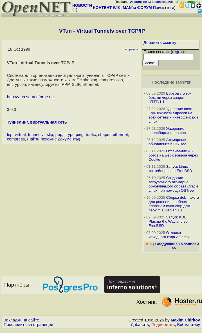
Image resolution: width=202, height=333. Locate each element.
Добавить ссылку (159, 42)
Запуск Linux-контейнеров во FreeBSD (170, 168)
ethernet (120, 134)
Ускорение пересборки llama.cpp (167, 130)
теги (170, 7)
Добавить (140, 324)
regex (177, 52)
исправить (131, 49)
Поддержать (163, 324)
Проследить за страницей (28, 324)
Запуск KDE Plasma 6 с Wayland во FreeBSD (168, 221)
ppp (58, 134)
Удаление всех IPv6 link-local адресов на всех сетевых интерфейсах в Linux (174, 115)
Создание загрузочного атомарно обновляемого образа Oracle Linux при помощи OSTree (173, 184)
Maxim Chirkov (185, 320)
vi (43, 134)
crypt (68, 134)
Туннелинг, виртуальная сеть (37, 122)
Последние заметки (172, 82)
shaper (104, 134)
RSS (148, 244)
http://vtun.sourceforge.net (31, 97)
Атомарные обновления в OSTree (167, 142)
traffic (91, 134)
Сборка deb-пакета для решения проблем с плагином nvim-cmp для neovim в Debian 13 (174, 203)
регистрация (163, 1)
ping (80, 134)
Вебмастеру (188, 324)
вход (147, 1)
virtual (20, 134)
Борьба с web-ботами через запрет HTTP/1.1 (170, 97)
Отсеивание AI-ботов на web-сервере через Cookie (173, 155)
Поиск (158, 7)
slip (50, 134)
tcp (10, 134)
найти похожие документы (53, 139)
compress (16, 139)
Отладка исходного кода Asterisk (169, 235)
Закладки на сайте (21, 320)
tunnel (33, 134)
